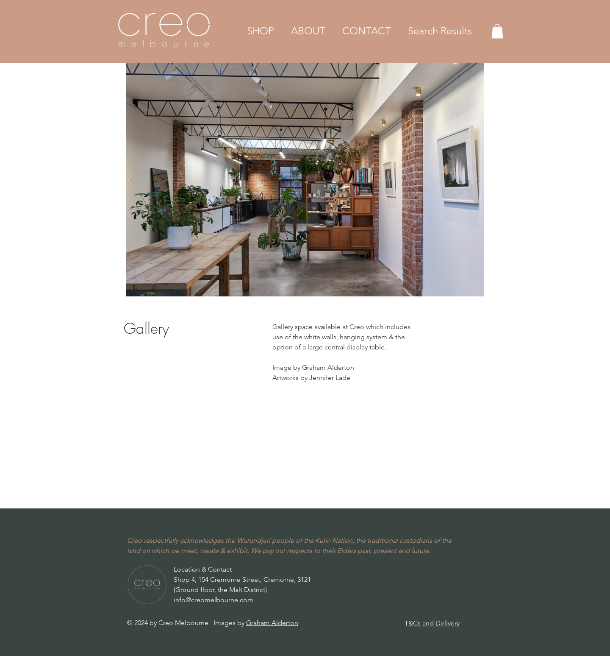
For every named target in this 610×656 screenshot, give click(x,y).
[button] (260, 31)
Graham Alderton (272, 623)
